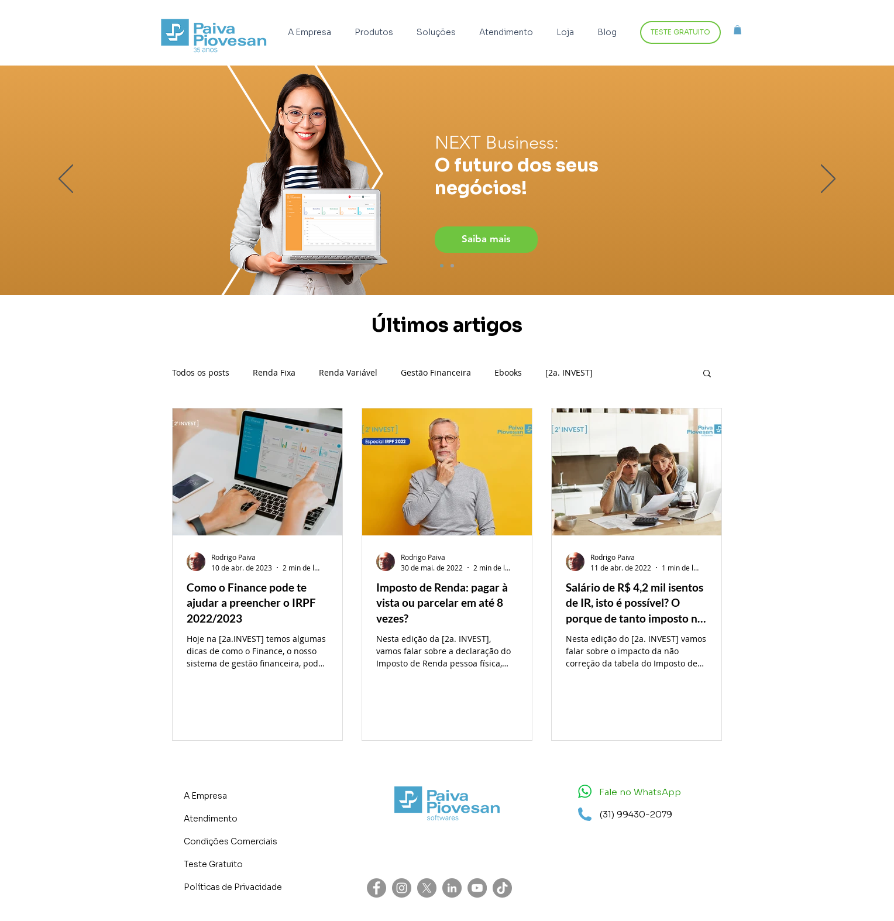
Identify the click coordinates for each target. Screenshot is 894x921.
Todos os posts (200, 372)
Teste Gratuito (213, 864)
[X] (426, 888)
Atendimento (211, 818)
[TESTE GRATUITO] (680, 32)
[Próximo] (828, 179)
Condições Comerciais (230, 841)
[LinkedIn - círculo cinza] (452, 888)
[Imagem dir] (441, 265)
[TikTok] (502, 888)
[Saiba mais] (486, 239)
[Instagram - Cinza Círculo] (401, 888)
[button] (377, 32)
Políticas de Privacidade (233, 887)
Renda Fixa (274, 372)
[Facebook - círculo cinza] (376, 888)
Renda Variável (348, 372)
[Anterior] (66, 179)
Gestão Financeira (436, 372)
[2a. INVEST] (569, 372)
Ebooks (508, 372)
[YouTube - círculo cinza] (477, 888)
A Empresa (205, 796)
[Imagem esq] (452, 265)
